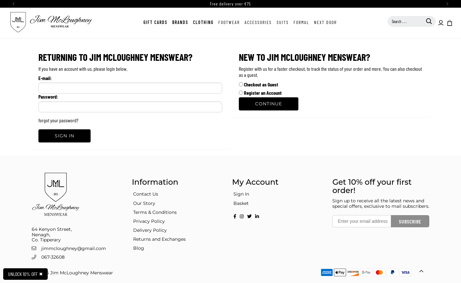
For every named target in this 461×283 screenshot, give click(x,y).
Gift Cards (155, 22)
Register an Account (260, 93)
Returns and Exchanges (159, 239)
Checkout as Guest (258, 84)
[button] (449, 22)
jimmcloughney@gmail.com (73, 248)
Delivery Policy (150, 230)
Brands (180, 22)
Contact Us (145, 194)
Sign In (64, 136)
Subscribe (410, 221)
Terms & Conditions (155, 212)
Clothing (203, 22)
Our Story (144, 203)
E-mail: (45, 78)
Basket (241, 203)
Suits (283, 22)
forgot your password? (58, 120)
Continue (268, 104)
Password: (48, 96)
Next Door (325, 22)
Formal (301, 22)
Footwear (229, 22)
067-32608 (53, 257)
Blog (138, 248)
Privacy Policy (149, 221)
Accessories (258, 22)
